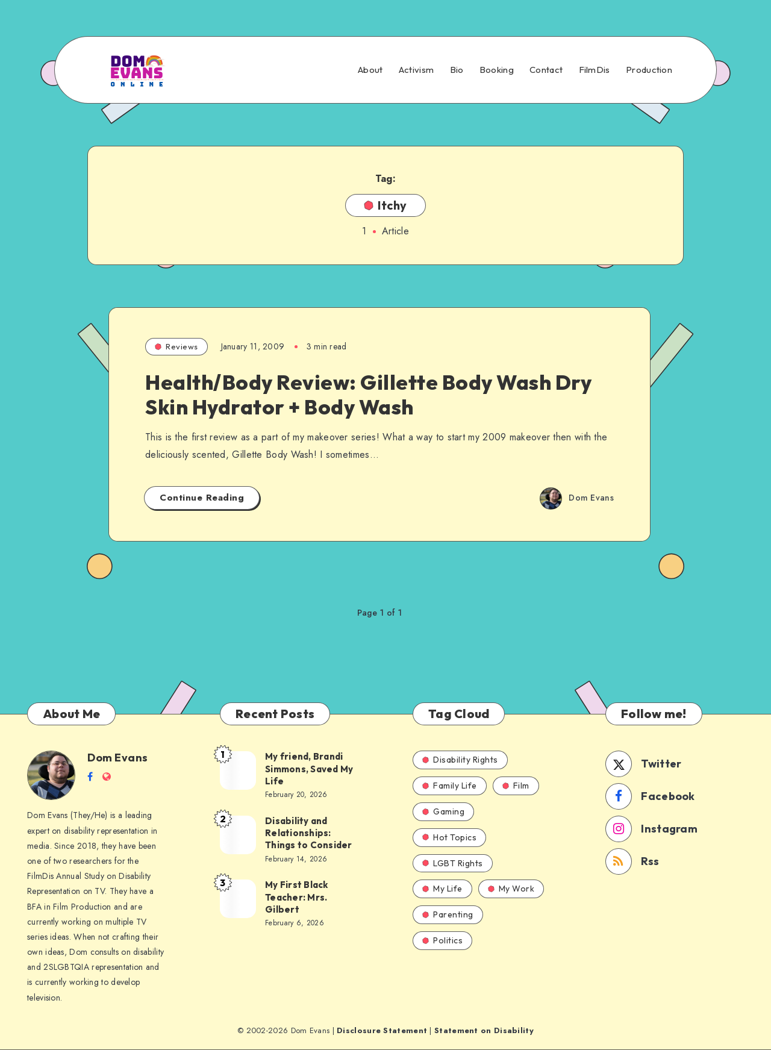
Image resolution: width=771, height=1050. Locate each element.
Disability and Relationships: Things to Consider (308, 833)
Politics (442, 940)
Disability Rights (460, 759)
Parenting (447, 914)
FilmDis (594, 69)
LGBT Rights (452, 863)
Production (649, 69)
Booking (496, 69)
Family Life (449, 785)
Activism (416, 69)
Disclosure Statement (382, 1030)
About (370, 69)
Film (515, 785)
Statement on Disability (484, 1030)
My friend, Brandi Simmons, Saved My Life (309, 769)
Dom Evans (117, 757)
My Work (511, 888)
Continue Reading (202, 497)
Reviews (176, 346)
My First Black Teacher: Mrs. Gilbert (296, 897)
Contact (546, 69)
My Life (442, 888)
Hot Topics (449, 837)
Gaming (443, 811)
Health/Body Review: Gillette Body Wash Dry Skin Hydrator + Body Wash (368, 394)
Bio (457, 69)
